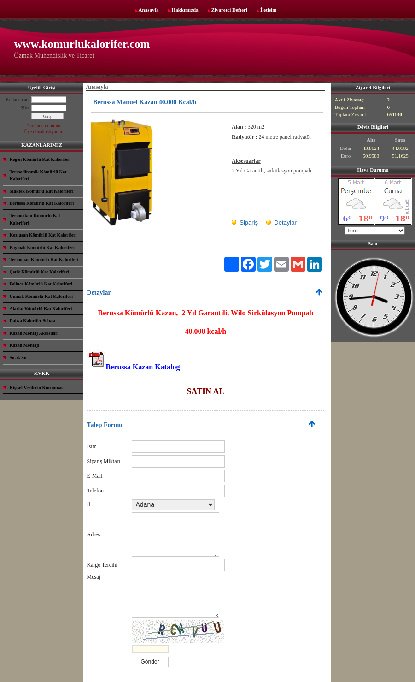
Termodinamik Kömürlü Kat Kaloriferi (38, 175)
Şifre (25, 107)
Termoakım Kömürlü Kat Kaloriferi (35, 219)
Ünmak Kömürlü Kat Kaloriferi (41, 296)
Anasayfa (149, 9)
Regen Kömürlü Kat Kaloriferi (40, 159)
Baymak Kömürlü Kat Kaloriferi (42, 247)
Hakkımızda (185, 9)
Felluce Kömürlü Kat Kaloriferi (41, 283)
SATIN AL (205, 391)
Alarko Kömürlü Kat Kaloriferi (41, 308)
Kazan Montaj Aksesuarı (34, 333)
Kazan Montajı (25, 345)
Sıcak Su (18, 357)
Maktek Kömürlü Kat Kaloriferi (42, 191)
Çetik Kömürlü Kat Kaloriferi (39, 271)
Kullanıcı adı (18, 99)
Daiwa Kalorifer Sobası (33, 320)
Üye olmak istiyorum (44, 131)
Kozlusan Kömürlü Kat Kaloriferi (43, 234)
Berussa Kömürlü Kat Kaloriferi (42, 203)
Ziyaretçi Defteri (229, 9)
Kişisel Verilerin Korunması (37, 387)
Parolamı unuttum (43, 125)
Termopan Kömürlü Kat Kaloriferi (44, 259)
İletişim (268, 9)
